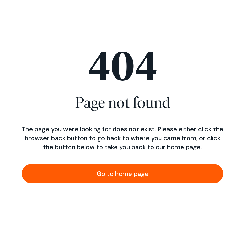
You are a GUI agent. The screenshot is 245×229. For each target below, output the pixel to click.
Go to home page (123, 174)
